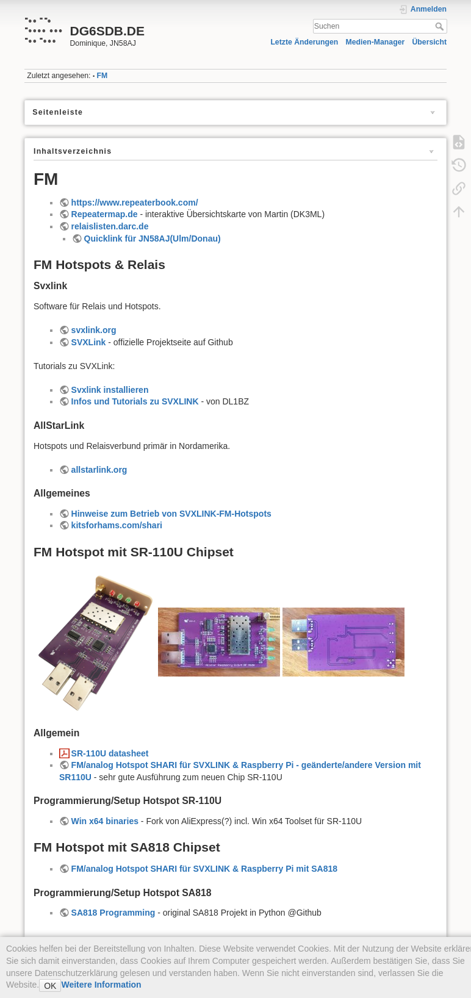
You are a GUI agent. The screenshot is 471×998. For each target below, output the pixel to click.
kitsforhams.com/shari (116, 525)
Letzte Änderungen (304, 42)
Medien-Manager (375, 42)
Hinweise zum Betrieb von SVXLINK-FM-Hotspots (171, 514)
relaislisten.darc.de (110, 226)
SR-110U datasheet (110, 753)
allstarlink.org (99, 470)
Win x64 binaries (104, 821)
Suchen (441, 26)
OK (50, 986)
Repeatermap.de (104, 214)
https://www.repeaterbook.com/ (134, 202)
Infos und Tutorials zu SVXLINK (135, 401)
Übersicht (429, 42)
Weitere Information (101, 984)
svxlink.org (94, 330)
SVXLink (88, 342)
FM (102, 75)
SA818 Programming (113, 912)
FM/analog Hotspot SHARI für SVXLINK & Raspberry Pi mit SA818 (204, 869)
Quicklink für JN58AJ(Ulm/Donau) (152, 238)
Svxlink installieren (110, 390)
